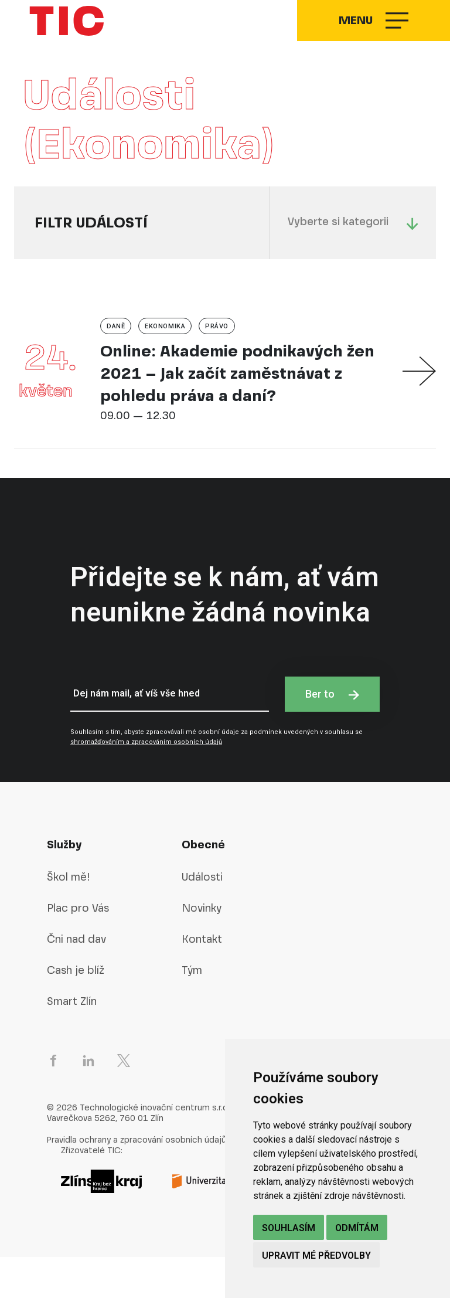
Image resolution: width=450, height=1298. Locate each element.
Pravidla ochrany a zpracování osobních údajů (136, 1180)
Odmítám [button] (357, 1228)
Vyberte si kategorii (353, 263)
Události (202, 918)
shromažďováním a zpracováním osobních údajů (146, 783)
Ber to (332, 735)
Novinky (201, 949)
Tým (192, 1011)
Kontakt (202, 980)
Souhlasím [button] (288, 1228)
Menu (367, 41)
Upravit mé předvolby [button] (316, 1255)
